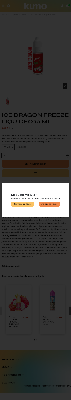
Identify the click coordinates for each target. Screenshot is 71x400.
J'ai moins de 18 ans (23, 204)
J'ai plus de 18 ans (49, 204)
